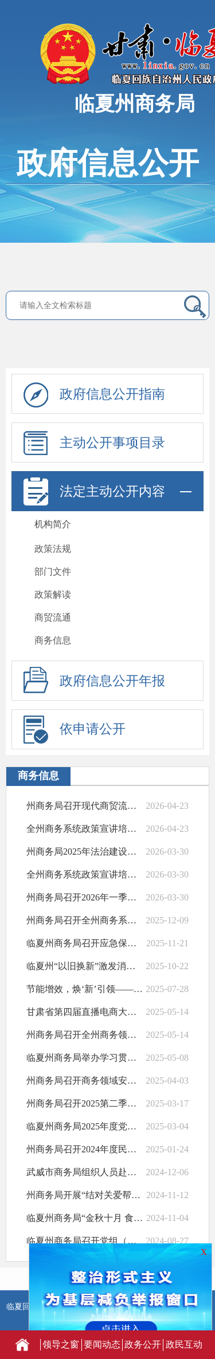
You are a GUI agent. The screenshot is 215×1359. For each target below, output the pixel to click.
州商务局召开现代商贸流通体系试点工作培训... (84, 806)
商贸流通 (52, 617)
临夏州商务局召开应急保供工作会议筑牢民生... (84, 943)
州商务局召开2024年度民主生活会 (84, 1149)
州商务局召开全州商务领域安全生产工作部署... (84, 1035)
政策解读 (52, 594)
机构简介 (52, 524)
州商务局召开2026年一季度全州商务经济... (84, 897)
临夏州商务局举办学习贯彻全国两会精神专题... (84, 1057)
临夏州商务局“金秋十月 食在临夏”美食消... (84, 1218)
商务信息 (52, 640)
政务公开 (142, 1344)
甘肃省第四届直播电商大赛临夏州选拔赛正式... (84, 1012)
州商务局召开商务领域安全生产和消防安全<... (84, 1080)
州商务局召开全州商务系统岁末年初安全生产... (84, 920)
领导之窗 (60, 1344)
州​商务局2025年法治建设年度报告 (84, 851)
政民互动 (184, 1344)
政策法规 (52, 549)
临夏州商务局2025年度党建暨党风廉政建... (84, 1126)
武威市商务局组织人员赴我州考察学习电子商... (84, 1172)
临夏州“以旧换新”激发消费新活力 (84, 966)
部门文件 (52, 571)
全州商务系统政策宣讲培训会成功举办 (84, 828)
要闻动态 (102, 1344)
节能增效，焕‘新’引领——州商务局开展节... (84, 989)
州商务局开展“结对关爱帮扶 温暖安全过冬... (84, 1195)
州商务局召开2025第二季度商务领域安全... (84, 1103)
